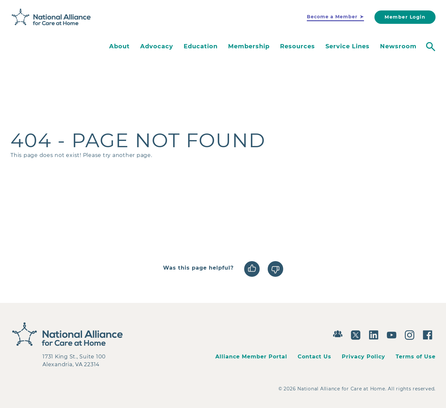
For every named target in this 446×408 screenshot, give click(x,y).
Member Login (405, 17)
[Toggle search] (431, 46)
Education (201, 46)
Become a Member (332, 17)
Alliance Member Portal (251, 356)
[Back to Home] (51, 17)
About (119, 46)
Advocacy (156, 46)
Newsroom (398, 46)
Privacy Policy (363, 356)
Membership (249, 46)
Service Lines (347, 46)
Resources (297, 46)
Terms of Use (416, 356)
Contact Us (314, 356)
